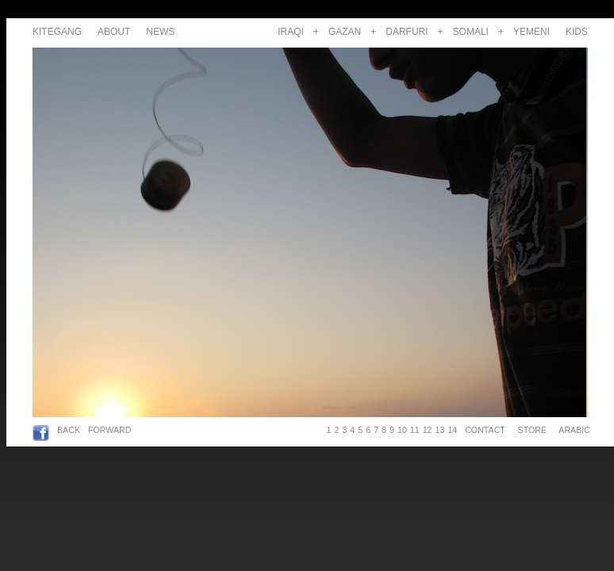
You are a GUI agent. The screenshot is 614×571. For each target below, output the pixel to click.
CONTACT (484, 430)
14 (452, 430)
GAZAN (344, 31)
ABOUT (114, 31)
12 (427, 430)
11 (415, 430)
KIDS (577, 31)
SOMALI (471, 31)
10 (402, 430)
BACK (68, 430)
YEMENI (531, 31)
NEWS (160, 31)
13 (440, 430)
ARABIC (572, 430)
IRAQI (291, 31)
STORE (532, 430)
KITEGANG (57, 31)
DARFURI (407, 31)
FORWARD (109, 430)
